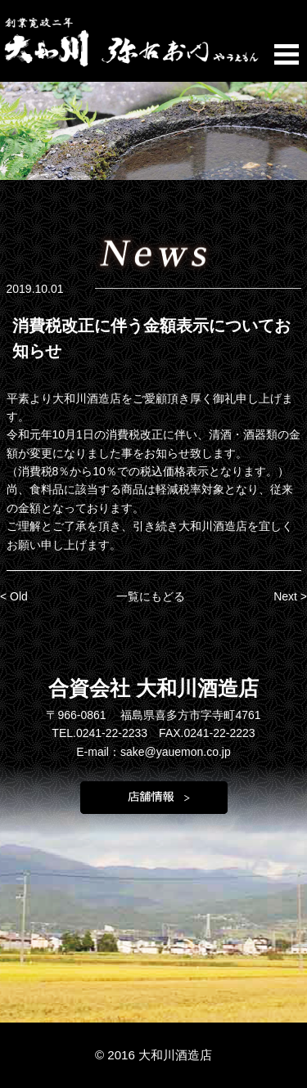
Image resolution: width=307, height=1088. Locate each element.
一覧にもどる (150, 596)
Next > (290, 596)
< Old (14, 596)
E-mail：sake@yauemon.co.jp (153, 751)
